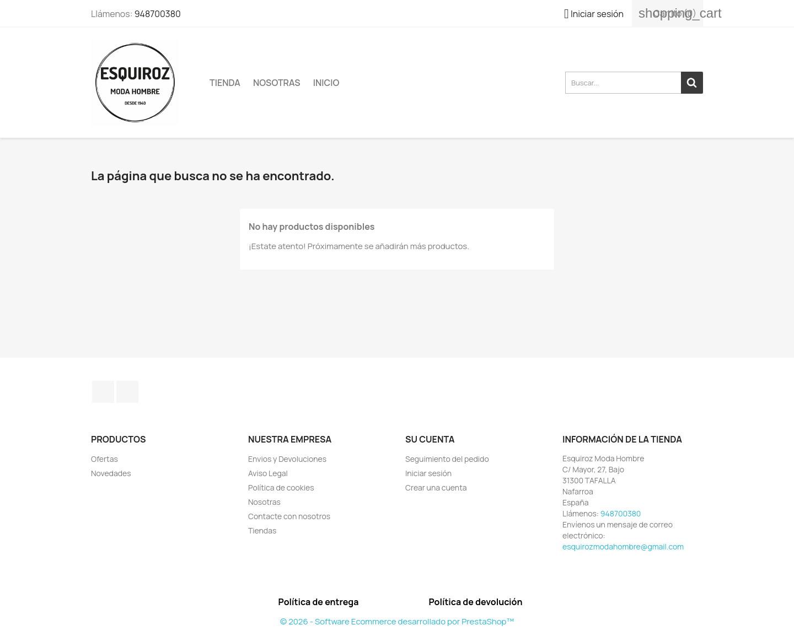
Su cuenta (430, 439)
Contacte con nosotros (289, 516)
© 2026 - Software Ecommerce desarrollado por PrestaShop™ (397, 621)
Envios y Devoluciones (287, 459)
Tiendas (262, 530)
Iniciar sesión (428, 473)
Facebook (103, 392)
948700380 (158, 14)
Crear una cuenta (436, 487)
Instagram (127, 392)
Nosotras (277, 83)
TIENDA (225, 83)
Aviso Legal (268, 473)
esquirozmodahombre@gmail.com (623, 546)
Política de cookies (281, 487)
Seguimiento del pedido (447, 459)
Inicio (326, 83)
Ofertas (104, 459)
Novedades (111, 473)
